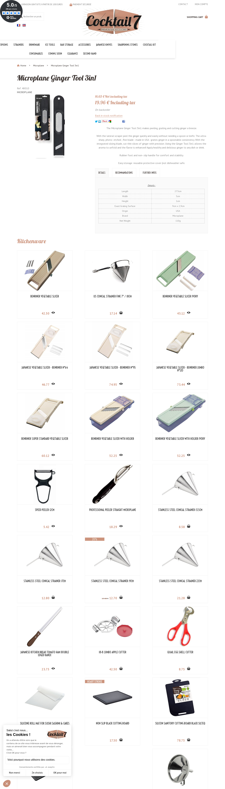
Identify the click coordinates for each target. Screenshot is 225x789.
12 (39, 526)
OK (140, 755)
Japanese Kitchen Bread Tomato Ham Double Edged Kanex (186, 511)
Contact (183, 4)
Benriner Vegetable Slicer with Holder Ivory (39, 440)
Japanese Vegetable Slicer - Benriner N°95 (39, 368)
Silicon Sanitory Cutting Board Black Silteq (39, 653)
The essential (88, 758)
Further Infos (150, 172)
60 (137, 384)
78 (39, 669)
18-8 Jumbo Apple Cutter (39, 580)
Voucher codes (89, 764)
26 (137, 597)
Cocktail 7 (193, 744)
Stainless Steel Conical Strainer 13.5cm (186, 440)
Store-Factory (122, 782)
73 (88, 384)
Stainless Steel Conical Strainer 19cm (88, 511)
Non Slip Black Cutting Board (185, 580)
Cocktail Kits (87, 751)
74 (39, 384)
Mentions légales (104, 782)
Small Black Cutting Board (112, 651)
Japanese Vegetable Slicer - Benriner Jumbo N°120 (88, 368)
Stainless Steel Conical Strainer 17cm (39, 511)
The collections (89, 747)
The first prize (89, 761)
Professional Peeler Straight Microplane (137, 440)
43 (137, 313)
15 (79, 526)
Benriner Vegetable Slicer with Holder (186, 368)
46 (186, 313)
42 (39, 313)
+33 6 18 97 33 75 (198, 758)
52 (186, 384)
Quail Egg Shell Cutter (88, 580)
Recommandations (124, 172)
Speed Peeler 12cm (88, 438)
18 (137, 455)
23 (186, 526)
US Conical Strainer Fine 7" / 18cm (88, 295)
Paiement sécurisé (82, 4)
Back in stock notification (109, 115)
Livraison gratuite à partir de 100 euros (42, 4)
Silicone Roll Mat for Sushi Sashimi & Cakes (137, 582)
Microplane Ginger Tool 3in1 (59, 77)
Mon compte (201, 4)
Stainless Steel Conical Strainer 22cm (137, 511)
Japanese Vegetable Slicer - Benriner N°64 (186, 297)
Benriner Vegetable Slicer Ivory (137, 295)
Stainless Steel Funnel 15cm (186, 651)
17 (89, 313)
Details (101, 172)
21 (137, 526)
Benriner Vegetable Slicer (39, 295)
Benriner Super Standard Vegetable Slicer (137, 368)
